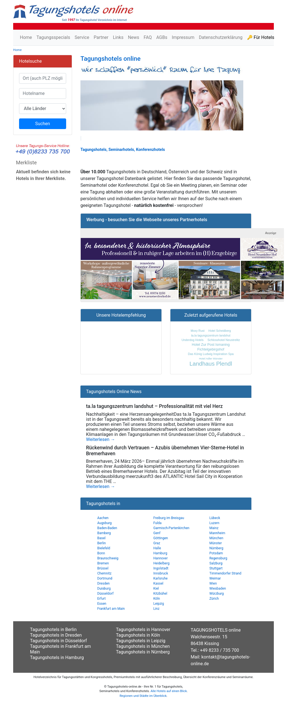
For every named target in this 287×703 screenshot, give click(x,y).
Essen (101, 604)
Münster (215, 543)
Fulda (157, 523)
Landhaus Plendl (210, 364)
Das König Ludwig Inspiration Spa (210, 354)
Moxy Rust (197, 330)
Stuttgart (216, 568)
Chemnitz (104, 573)
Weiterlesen (100, 439)
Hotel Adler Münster (211, 358)
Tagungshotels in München (143, 646)
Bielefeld (103, 548)
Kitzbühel (160, 593)
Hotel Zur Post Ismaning (211, 345)
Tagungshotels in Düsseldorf (58, 640)
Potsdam (216, 553)
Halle (157, 548)
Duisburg (104, 588)
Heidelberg (161, 563)
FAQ (148, 37)
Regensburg (218, 558)
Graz (156, 543)
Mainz (214, 528)
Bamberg (104, 533)
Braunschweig (107, 558)
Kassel (158, 583)
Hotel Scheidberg (220, 330)
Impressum (183, 37)
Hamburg (160, 553)
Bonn (101, 553)
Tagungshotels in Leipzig (140, 640)
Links (118, 37)
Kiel (156, 588)
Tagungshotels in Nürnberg (143, 652)
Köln (156, 599)
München (216, 538)
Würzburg (216, 593)
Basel (101, 538)
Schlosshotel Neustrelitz (223, 340)
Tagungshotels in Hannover (143, 629)
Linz (156, 609)
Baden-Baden (107, 528)
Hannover (160, 558)
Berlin (101, 543)
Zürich (214, 599)
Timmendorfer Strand (225, 573)
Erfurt (101, 599)
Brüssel (102, 568)
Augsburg (104, 523)
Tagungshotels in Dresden (56, 635)
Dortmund (104, 578)
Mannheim (217, 533)
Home (26, 37)
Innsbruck (160, 573)
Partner (101, 37)
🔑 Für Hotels (260, 37)
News (133, 37)
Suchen (42, 123)
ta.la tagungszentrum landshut (210, 335)
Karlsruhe (160, 578)
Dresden (103, 583)
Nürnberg (216, 548)
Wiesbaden (217, 588)
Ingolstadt (160, 568)
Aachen (102, 518)
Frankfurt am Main (111, 609)
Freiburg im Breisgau (168, 518)
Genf (156, 533)
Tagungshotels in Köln (138, 635)
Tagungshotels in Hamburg (57, 657)
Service (82, 37)
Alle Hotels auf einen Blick (169, 691)
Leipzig (158, 604)
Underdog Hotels (192, 340)
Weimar (215, 578)
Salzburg (216, 563)
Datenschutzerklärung (220, 37)
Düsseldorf (105, 593)
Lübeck (214, 518)
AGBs (161, 37)
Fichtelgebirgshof (210, 349)
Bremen (103, 563)
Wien (213, 583)
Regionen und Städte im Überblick (143, 696)
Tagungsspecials (53, 37)
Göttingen (160, 538)
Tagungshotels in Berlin (53, 629)
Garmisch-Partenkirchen (171, 528)
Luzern (214, 523)
